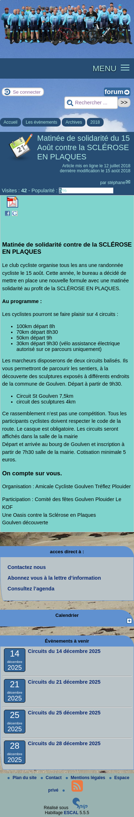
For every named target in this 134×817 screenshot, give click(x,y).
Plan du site (23, 777)
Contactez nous (27, 567)
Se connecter (27, 92)
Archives (73, 122)
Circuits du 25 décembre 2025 (64, 713)
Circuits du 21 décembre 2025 (64, 682)
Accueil (11, 122)
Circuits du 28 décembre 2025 (64, 743)
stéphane (116, 182)
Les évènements (41, 122)
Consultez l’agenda (31, 588)
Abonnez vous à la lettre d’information (54, 578)
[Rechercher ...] (91, 102)
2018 (95, 122)
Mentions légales (86, 777)
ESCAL (71, 812)
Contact (52, 777)
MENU (104, 68)
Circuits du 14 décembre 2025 (64, 651)
